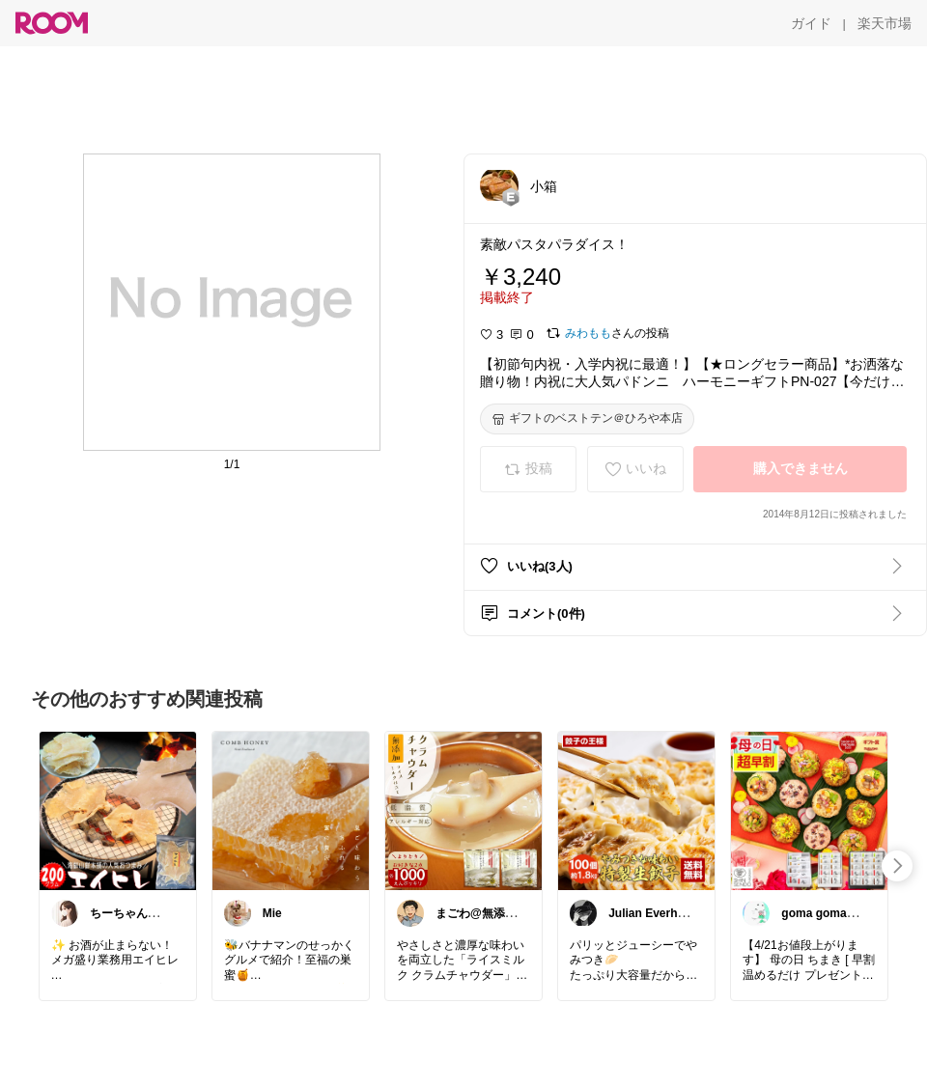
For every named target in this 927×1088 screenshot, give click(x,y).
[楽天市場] (884, 23)
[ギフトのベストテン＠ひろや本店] (587, 419)
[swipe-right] (897, 866)
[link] (118, 810)
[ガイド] (811, 23)
